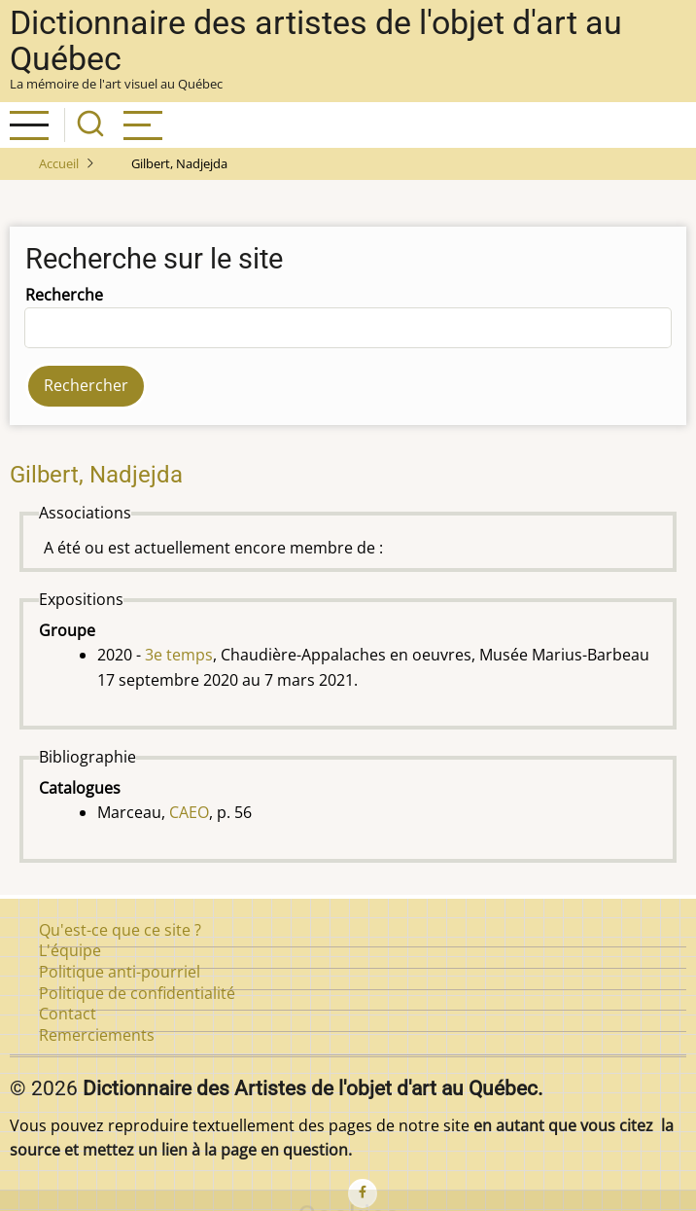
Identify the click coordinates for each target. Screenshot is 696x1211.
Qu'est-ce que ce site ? (120, 930)
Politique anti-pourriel (119, 971)
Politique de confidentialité (137, 993)
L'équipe (70, 950)
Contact (67, 1013)
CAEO (189, 812)
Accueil (59, 163)
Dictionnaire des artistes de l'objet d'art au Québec (316, 41)
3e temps (179, 654)
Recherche (64, 294)
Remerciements (97, 1035)
